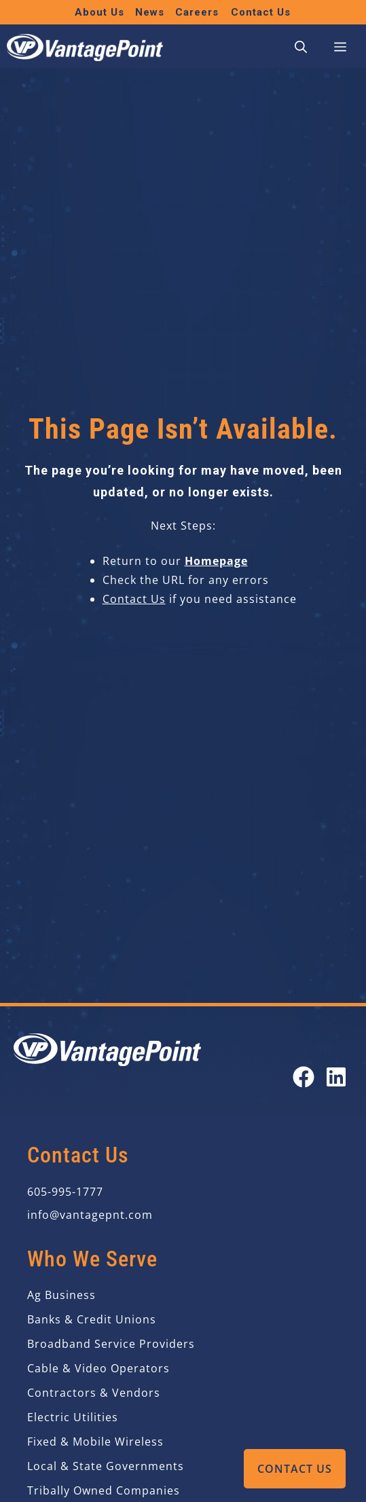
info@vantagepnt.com (90, 1214)
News (149, 12)
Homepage (216, 560)
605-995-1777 (65, 1191)
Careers (197, 12)
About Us (99, 12)
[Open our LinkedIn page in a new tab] (336, 1077)
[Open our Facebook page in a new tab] (303, 1077)
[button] (301, 47)
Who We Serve (92, 1259)
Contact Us (294, 1468)
